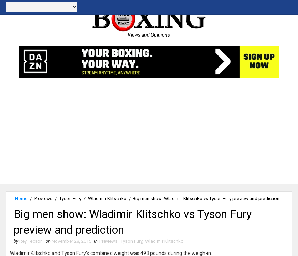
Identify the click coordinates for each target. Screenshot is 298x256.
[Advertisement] (149, 134)
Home (21, 198)
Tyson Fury (70, 198)
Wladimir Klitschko (107, 198)
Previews (43, 198)
